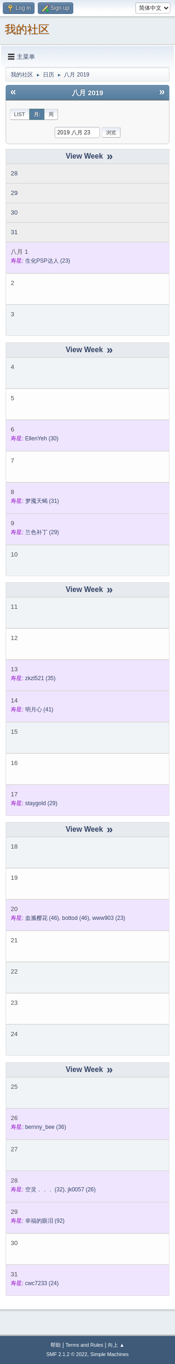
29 (14, 192)
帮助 (55, 1345)
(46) (42, 918)
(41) (39, 709)
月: (37, 114)
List (19, 114)
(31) (42, 501)
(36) (45, 1127)
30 (14, 212)
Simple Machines (110, 1354)
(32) (45, 1189)
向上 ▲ (116, 1345)
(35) (40, 678)
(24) (42, 1283)
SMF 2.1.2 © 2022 (66, 1354)
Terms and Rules (84, 1345)
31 (14, 232)
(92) (45, 1221)
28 (14, 173)
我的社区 (27, 29)
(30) (42, 438)
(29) (42, 532)
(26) (82, 1189)
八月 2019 (87, 93)
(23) (47, 260)
